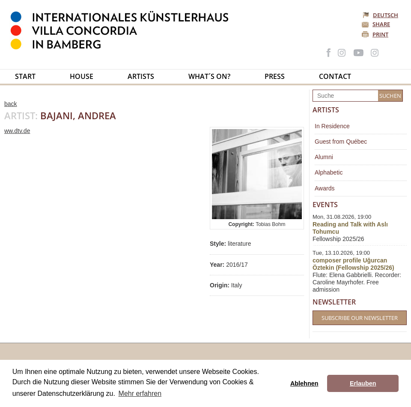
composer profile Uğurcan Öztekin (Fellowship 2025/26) (353, 264)
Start (25, 76)
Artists (141, 76)
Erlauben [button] (363, 383)
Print (380, 34)
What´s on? (209, 76)
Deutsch (381, 15)
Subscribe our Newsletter (360, 318)
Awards (324, 188)
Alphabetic (328, 172)
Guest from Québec (341, 141)
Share (381, 24)
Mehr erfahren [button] (140, 393)
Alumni (324, 157)
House (81, 76)
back (10, 103)
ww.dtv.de (17, 130)
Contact (335, 76)
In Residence (332, 126)
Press (275, 76)
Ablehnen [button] (304, 383)
